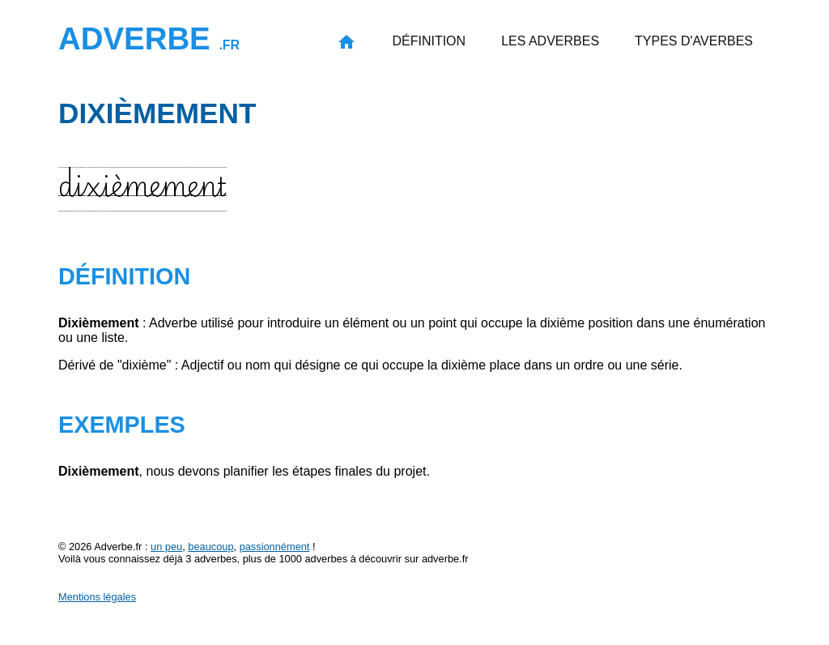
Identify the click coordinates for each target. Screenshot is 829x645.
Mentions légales (97, 597)
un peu (166, 546)
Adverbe (149, 38)
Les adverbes (550, 41)
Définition (429, 41)
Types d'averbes (694, 41)
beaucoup (210, 546)
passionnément (275, 546)
